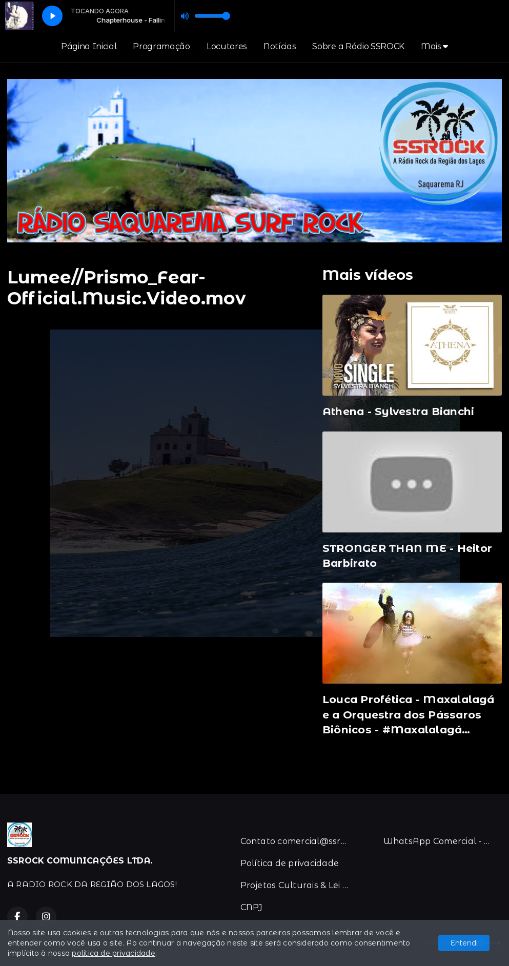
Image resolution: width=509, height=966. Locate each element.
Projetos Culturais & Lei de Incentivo (299, 885)
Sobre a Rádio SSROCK (358, 46)
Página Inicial (89, 46)
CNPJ (251, 907)
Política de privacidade (289, 863)
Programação (161, 46)
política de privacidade (113, 953)
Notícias (279, 46)
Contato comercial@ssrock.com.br (299, 841)
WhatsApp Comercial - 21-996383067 (442, 841)
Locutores (227, 46)
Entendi (464, 943)
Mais (434, 46)
